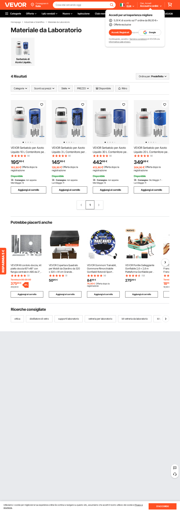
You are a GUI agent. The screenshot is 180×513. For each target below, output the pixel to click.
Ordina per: (145, 76)
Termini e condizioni (138, 39)
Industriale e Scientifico (34, 22)
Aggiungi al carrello (28, 189)
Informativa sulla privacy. (120, 41)
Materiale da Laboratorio (59, 22)
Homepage (16, 22)
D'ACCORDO (162, 506)
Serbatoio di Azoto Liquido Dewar (23, 61)
